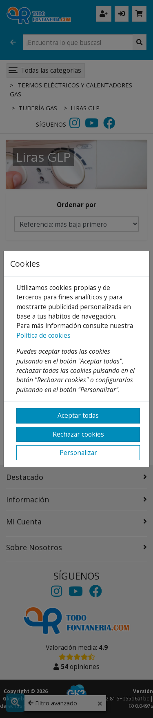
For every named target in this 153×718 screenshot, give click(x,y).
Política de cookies (43, 335)
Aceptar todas (78, 415)
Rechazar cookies (78, 434)
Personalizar (78, 452)
